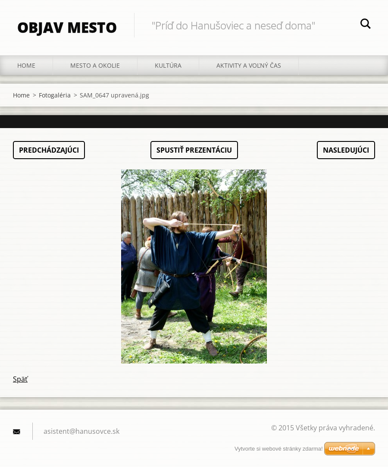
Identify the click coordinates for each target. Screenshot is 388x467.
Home (26, 65)
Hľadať (365, 25)
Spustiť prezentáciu (194, 150)
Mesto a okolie (95, 65)
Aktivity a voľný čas (248, 65)
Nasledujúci (346, 150)
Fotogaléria (55, 95)
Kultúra (168, 65)
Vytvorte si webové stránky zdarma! (279, 448)
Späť (20, 379)
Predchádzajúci (49, 150)
